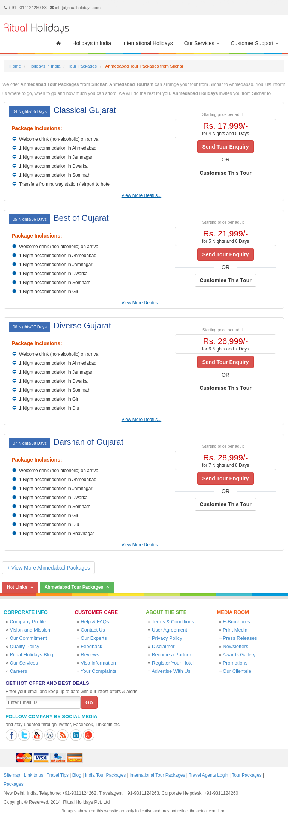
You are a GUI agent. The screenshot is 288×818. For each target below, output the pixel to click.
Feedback (91, 646)
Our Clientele (237, 671)
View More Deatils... (141, 195)
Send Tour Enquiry (225, 147)
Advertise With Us (171, 671)
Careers (18, 671)
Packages (14, 784)
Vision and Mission (30, 630)
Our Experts (93, 638)
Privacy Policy (167, 638)
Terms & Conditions (173, 621)
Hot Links (17, 587)
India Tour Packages (105, 775)
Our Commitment (28, 638)
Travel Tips (58, 775)
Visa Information (98, 663)
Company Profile (28, 621)
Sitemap (12, 775)
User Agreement (169, 630)
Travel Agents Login (208, 775)
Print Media (235, 630)
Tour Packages (82, 65)
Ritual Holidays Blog (31, 654)
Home (15, 65)
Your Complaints (98, 671)
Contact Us (93, 630)
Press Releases (240, 638)
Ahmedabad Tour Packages (74, 587)
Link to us (33, 775)
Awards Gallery (239, 654)
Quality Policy (24, 646)
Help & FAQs (95, 621)
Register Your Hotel (173, 663)
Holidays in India (91, 43)
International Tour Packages (157, 775)
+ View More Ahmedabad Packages (48, 568)
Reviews (90, 654)
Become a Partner (171, 654)
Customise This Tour (225, 173)
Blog (76, 775)
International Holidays (147, 43)
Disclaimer (163, 646)
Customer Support (255, 43)
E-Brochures (236, 621)
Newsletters (235, 646)
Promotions (235, 663)
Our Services (202, 43)
